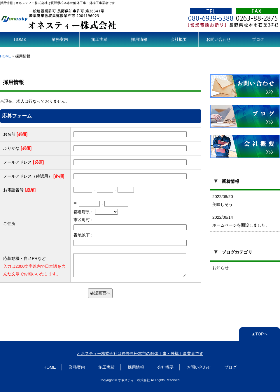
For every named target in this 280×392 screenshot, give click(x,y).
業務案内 (60, 39)
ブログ (258, 39)
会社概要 (179, 39)
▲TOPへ (259, 334)
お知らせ (220, 267)
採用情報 (139, 39)
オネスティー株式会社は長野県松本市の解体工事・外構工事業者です (140, 353)
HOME (20, 39)
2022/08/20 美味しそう (222, 200)
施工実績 (99, 39)
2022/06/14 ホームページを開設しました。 (241, 221)
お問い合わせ (218, 39)
